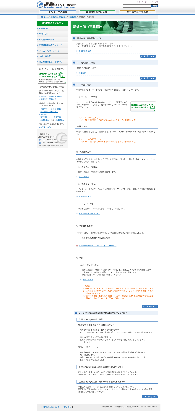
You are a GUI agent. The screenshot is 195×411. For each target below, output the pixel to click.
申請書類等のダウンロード (50, 45)
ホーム (45, 17)
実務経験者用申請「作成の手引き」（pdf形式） (97, 246)
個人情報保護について (51, 407)
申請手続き (73, 17)
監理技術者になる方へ (59, 17)
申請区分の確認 (85, 51)
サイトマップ (142, 2)
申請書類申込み (85, 196)
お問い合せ (67, 407)
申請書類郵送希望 (46, 39)
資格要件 (82, 73)
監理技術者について (47, 28)
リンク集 (155, 2)
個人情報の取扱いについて (50, 62)
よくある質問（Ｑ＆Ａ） (49, 51)
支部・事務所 (45, 56)
